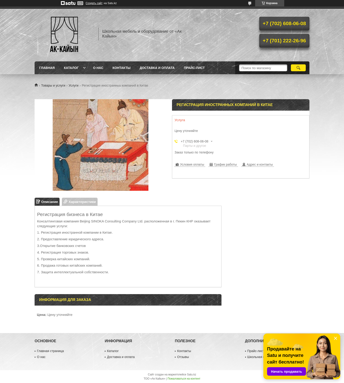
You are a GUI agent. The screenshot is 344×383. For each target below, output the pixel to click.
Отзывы (183, 357)
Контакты (121, 68)
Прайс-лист (194, 68)
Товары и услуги (53, 85)
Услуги (74, 85)
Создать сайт (94, 3)
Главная (47, 68)
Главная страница (50, 351)
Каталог (71, 68)
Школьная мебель (260, 357)
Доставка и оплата (157, 68)
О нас (98, 68)
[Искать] (298, 67)
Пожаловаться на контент (183, 378)
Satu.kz (191, 374)
